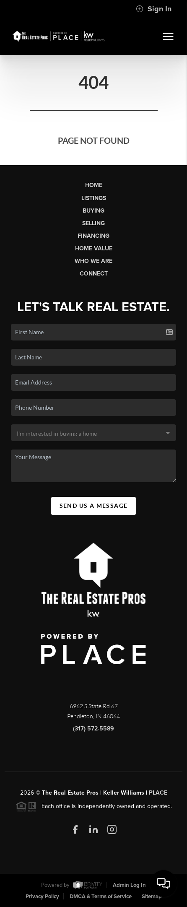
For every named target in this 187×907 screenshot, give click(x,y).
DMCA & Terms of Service (101, 896)
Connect (94, 273)
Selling (93, 223)
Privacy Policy (42, 896)
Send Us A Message (94, 505)
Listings (93, 198)
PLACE (158, 792)
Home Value (93, 248)
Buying (93, 210)
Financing (93, 235)
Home (93, 185)
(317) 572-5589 (93, 728)
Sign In (153, 9)
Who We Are (93, 261)
